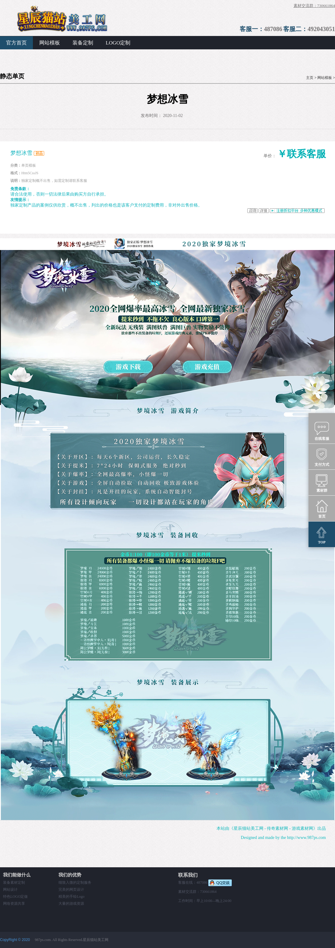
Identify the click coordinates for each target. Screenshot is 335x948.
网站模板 (49, 43)
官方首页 (16, 43)
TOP (322, 534)
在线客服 (322, 431)
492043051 (321, 29)
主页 (309, 78)
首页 (322, 508)
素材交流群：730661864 (314, 5)
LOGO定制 (118, 43)
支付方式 (322, 457)
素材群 (322, 483)
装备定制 (82, 43)
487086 (273, 29)
